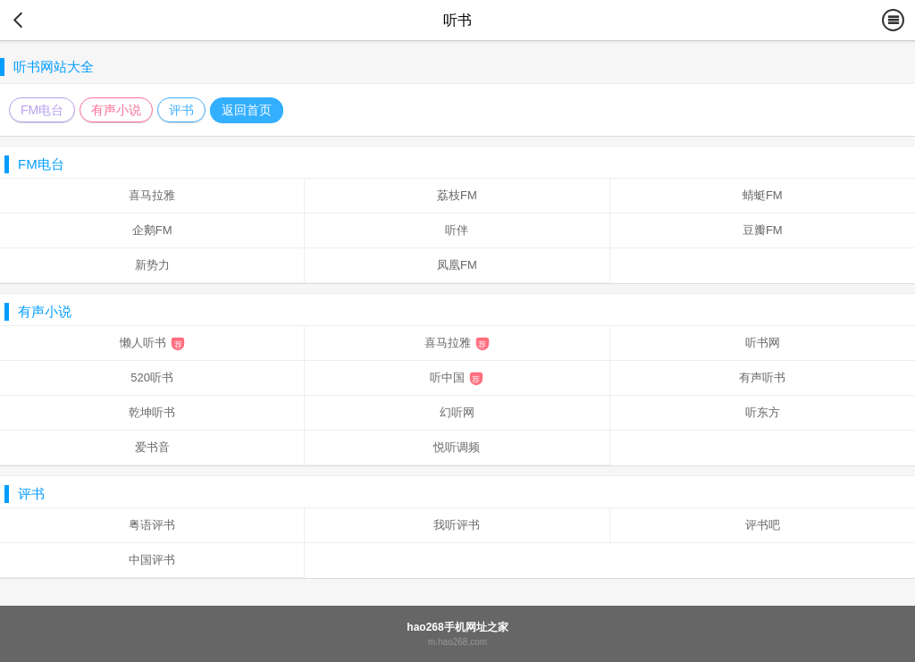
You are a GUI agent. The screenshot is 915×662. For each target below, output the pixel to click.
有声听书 (762, 377)
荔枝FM (457, 195)
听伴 (456, 230)
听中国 (456, 377)
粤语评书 (152, 525)
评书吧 (762, 525)
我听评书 (456, 525)
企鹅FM (152, 230)
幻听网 (457, 412)
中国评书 (152, 559)
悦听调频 (456, 447)
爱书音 (152, 447)
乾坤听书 (152, 412)
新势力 (152, 265)
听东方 (762, 412)
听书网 (762, 342)
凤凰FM (457, 265)
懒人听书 (152, 342)
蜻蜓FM (763, 195)
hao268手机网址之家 (457, 627)
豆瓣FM (763, 230)
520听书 (151, 377)
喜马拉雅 (152, 195)
